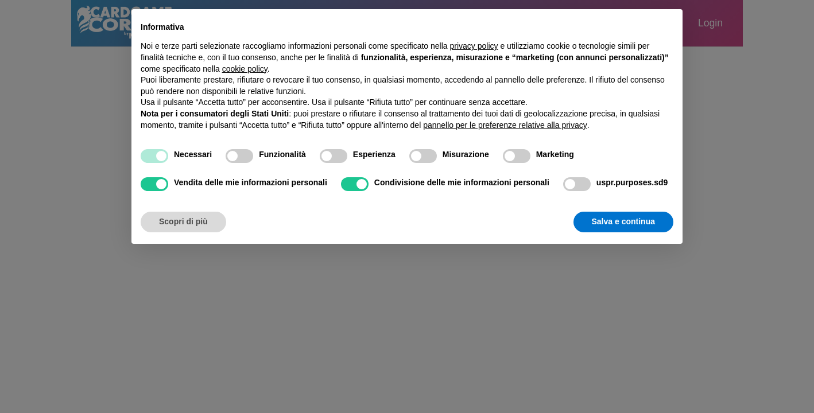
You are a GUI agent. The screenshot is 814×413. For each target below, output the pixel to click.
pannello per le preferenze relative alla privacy (505, 125)
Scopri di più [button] (183, 221)
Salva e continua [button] (623, 221)
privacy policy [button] (474, 45)
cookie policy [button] (245, 68)
